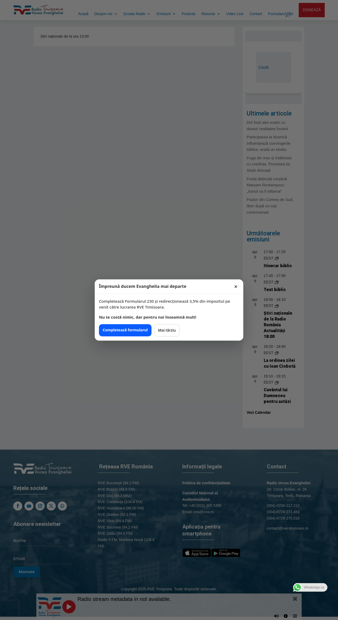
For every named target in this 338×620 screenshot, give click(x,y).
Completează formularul (125, 329)
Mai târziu (167, 330)
